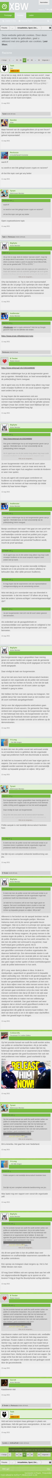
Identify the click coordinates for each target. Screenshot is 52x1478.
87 (28, 60)
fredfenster (14, 313)
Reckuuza (14, 153)
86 (24, 60)
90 (39, 60)
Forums (20, 15)
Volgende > (46, 60)
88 (32, 60)
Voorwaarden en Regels (33, 1473)
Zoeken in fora (10, 21)
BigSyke (13, 243)
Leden (31, 15)
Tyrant (4, 114)
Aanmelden (44, 2)
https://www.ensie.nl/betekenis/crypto (17, 336)
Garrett (13, 1380)
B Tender (14, 358)
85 (20, 60)
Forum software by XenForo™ (11, 1475)
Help (48, 1469)
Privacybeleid (46, 1473)
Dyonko (13, 120)
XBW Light (5, 1469)
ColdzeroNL (15, 1033)
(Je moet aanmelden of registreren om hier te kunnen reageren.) (30, 1450)
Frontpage (8, 15)
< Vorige (4, 60)
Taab (12, 66)
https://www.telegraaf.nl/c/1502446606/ (18, 368)
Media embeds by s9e (29, 1475)
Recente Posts (26, 21)
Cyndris (4, 1443)
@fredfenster (8, 327)
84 (17, 60)
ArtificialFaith (14, 1443)
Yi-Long (13, 740)
